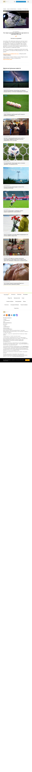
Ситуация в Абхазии (15, 304)
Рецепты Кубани (24, 304)
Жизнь (5, 168)
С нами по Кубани (9, 301)
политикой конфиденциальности (18, 356)
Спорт (5, 95)
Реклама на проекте (7, 317)
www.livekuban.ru (24, 342)
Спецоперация (18, 301)
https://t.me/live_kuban (7, 59)
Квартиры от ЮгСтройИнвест (21, 1)
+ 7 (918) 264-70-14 (6, 320)
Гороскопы (6, 71)
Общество (6, 215)
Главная (4, 8)
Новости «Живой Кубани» (12, 8)
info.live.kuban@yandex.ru (7, 322)
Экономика (19, 8)
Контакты (13, 294)
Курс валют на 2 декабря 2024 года (11, 53)
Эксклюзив (6, 294)
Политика (19, 294)
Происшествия (7, 119)
